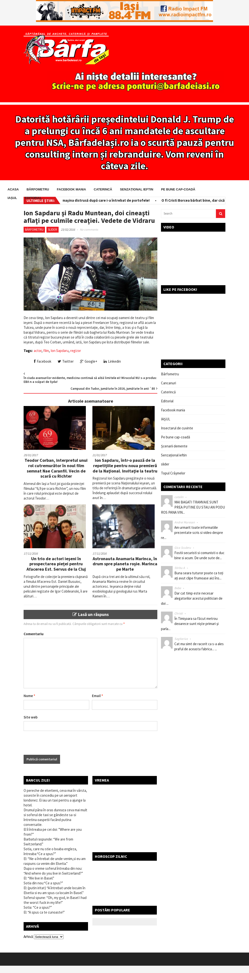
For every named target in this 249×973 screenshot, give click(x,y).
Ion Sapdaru (60, 350)
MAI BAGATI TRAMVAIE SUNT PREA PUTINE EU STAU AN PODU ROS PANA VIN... (193, 507)
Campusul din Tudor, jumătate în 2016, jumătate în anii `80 (113, 389)
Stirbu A (179, 568)
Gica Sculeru (182, 548)
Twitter (66, 361)
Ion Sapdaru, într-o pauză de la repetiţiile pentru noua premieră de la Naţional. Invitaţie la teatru (125, 465)
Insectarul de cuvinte (177, 428)
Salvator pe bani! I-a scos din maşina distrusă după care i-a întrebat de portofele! (84, 200)
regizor (75, 350)
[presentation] (61, 745)
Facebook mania (71, 189)
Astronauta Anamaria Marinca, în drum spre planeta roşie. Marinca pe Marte (125, 564)
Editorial (33, 198)
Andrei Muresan (184, 522)
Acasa (13, 189)
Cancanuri (168, 383)
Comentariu (34, 634)
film (46, 350)
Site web (30, 717)
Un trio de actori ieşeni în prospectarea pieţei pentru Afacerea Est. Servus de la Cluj (56, 564)
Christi (178, 613)
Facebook (42, 361)
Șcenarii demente (174, 446)
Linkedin (112, 361)
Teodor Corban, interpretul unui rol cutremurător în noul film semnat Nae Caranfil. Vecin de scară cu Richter (56, 468)
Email (97, 695)
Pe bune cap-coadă (178, 189)
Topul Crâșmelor (173, 473)
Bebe (177, 588)
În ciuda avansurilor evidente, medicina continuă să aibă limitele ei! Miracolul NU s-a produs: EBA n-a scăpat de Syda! (90, 380)
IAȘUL (12, 198)
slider (52, 229)
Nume (29, 695)
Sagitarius (181, 639)
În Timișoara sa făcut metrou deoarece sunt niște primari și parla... (190, 623)
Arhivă (28, 936)
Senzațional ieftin (136, 189)
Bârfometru (38, 189)
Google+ (88, 361)
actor (38, 350)
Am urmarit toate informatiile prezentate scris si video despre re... (192, 532)
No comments (89, 229)
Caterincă (103, 189)
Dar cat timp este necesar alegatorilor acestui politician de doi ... (191, 598)
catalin (178, 497)
